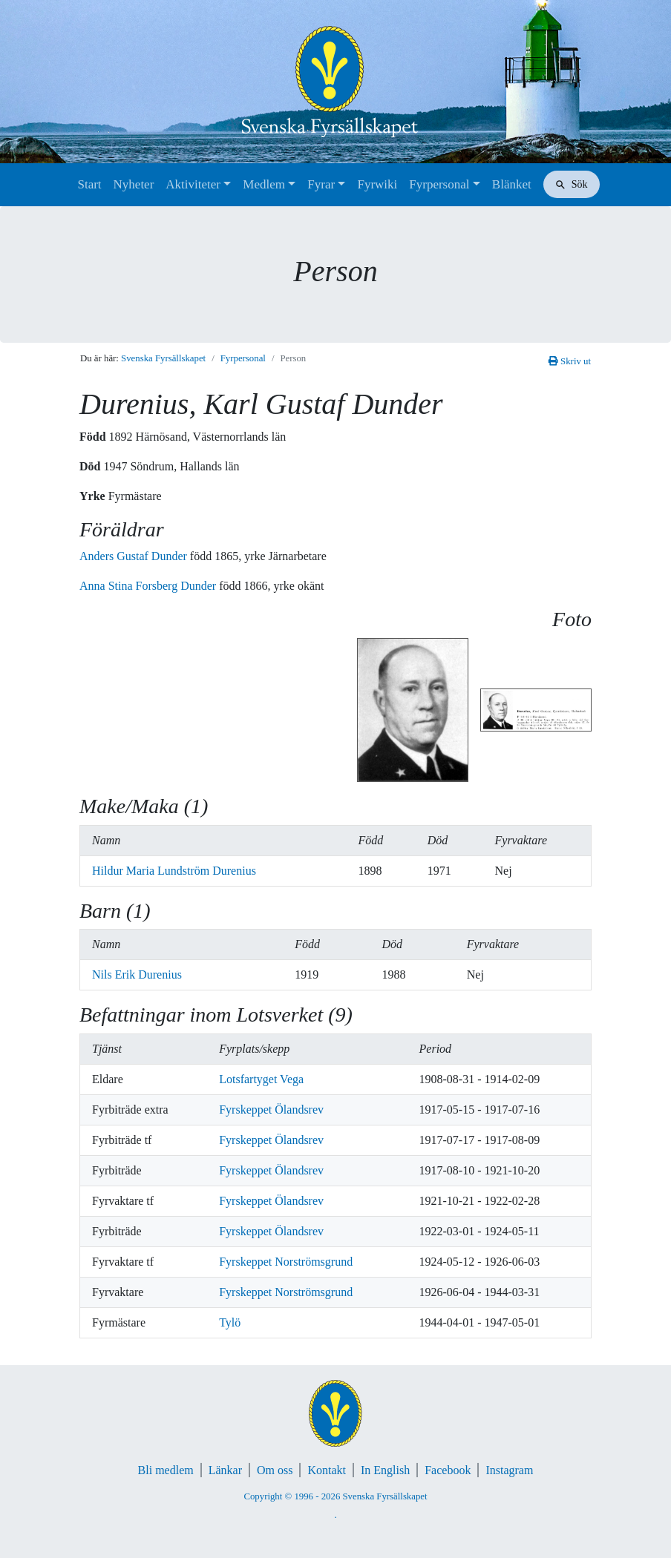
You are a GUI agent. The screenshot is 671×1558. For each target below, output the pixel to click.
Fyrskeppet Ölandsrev (271, 1109)
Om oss (274, 1470)
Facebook (448, 1470)
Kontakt (326, 1470)
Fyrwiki (377, 184)
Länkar (225, 1470)
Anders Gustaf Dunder (134, 556)
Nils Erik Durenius (137, 974)
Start (89, 184)
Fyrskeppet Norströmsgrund (286, 1261)
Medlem (264, 184)
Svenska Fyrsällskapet (163, 358)
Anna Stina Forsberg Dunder (149, 585)
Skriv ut (570, 361)
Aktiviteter (193, 184)
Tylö (229, 1322)
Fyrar (321, 184)
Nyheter (134, 184)
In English (385, 1470)
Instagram (509, 1470)
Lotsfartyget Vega (261, 1079)
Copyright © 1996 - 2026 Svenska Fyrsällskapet (335, 1496)
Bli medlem (166, 1470)
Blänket (511, 184)
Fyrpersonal (439, 184)
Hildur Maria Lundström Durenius (174, 870)
